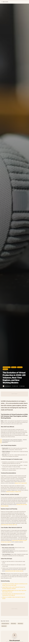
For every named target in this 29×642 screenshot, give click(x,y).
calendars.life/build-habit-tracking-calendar (14, 571)
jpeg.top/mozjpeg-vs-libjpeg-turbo (13, 491)
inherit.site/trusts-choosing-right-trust (9, 524)
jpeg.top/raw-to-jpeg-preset (20, 483)
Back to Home (5, 1)
